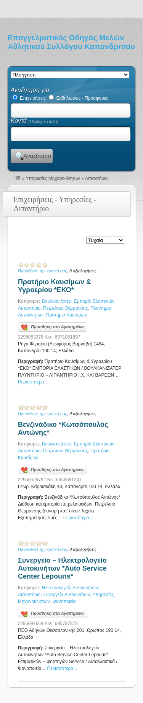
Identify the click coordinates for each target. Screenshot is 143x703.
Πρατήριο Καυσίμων (66, 315)
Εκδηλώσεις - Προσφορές (78, 98)
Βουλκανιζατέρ (56, 301)
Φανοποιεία (64, 601)
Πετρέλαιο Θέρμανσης (65, 308)
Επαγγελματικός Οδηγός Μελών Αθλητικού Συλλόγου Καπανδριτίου (71, 42)
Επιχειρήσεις (29, 98)
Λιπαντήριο (29, 308)
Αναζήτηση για (30, 90)
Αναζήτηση (37, 156)
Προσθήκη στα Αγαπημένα (52, 327)
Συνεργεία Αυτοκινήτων (66, 594)
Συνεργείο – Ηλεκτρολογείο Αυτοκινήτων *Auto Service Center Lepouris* (62, 568)
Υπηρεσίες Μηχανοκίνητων (53, 178)
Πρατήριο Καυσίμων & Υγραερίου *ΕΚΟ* (54, 286)
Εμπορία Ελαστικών (94, 301)
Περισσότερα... (33, 382)
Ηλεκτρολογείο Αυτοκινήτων (70, 587)
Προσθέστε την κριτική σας (42, 271)
